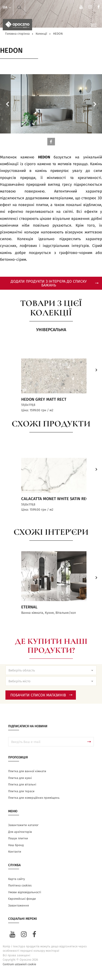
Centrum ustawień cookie (19, 964)
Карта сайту (16, 879)
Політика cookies (20, 885)
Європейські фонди (22, 898)
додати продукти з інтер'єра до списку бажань (55, 283)
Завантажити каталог (23, 825)
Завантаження (18, 905)
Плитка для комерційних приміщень (34, 797)
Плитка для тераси (21, 791)
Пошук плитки (18, 838)
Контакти (14, 851)
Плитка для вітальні (22, 784)
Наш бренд (16, 845)
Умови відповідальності (24, 892)
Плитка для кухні (20, 778)
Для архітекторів (20, 831)
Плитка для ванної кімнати (27, 771)
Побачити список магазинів (41, 695)
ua (7, 7)
